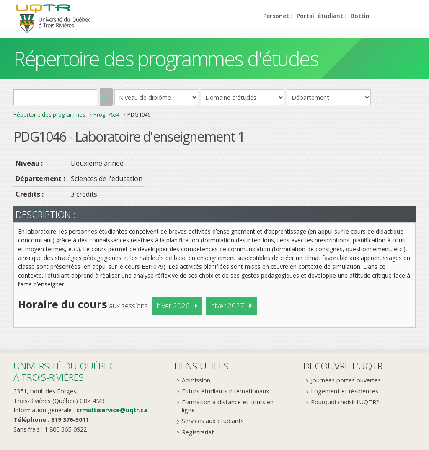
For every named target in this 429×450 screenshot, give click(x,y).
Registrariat (198, 432)
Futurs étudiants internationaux (225, 391)
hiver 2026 (173, 305)
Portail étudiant (320, 16)
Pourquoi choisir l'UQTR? (345, 402)
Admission (196, 380)
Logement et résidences (344, 391)
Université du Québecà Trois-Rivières (64, 371)
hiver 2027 (227, 305)
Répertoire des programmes (49, 114)
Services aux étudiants (213, 421)
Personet (276, 16)
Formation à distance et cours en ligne (228, 406)
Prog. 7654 (106, 114)
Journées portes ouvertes (346, 380)
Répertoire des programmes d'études (165, 58)
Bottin (360, 16)
